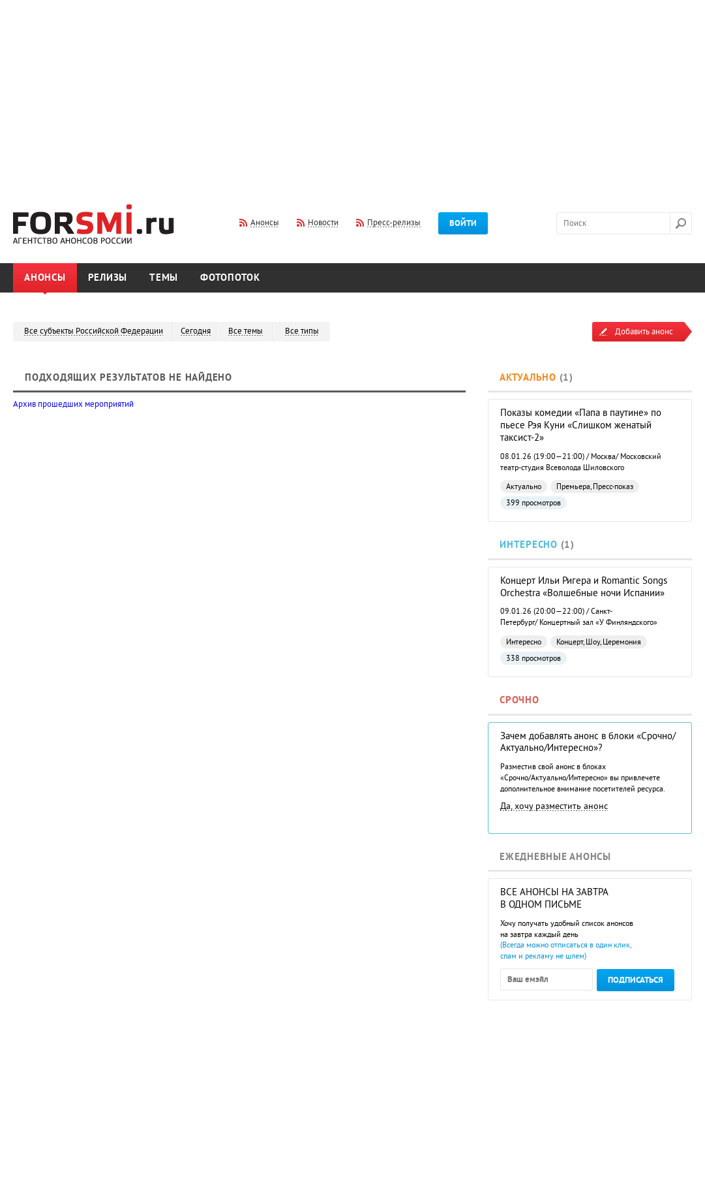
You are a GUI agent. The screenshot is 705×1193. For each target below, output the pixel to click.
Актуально (528, 377)
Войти (463, 223)
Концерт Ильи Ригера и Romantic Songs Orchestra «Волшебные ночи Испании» (583, 587)
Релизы (108, 277)
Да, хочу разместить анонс (554, 806)
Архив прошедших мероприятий (73, 404)
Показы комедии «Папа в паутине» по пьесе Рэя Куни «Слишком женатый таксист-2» (580, 425)
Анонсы (45, 277)
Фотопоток (230, 277)
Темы (163, 277)
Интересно (529, 544)
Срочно (519, 700)
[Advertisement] (352, 93)
